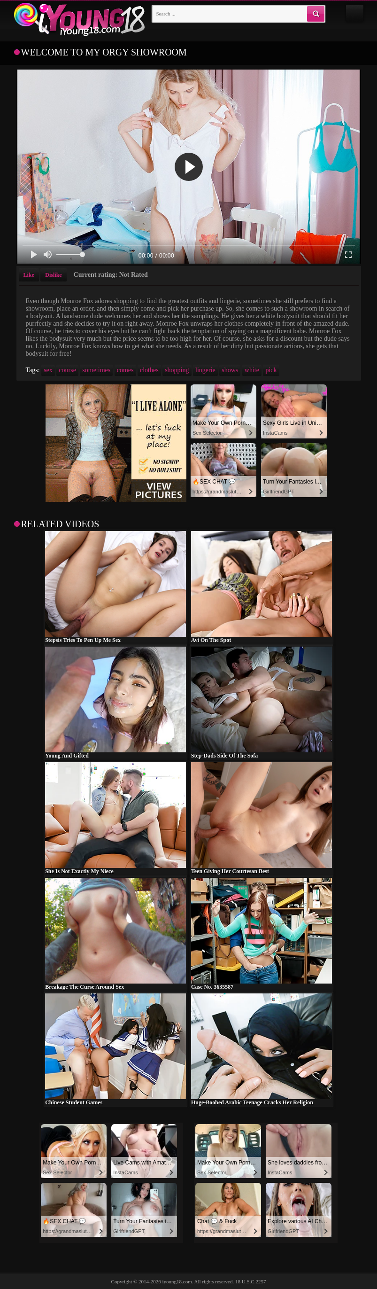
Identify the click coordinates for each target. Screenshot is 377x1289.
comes (125, 370)
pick (271, 370)
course (67, 370)
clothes (149, 370)
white (252, 370)
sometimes (96, 370)
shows (230, 370)
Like (28, 275)
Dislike (53, 275)
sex (48, 370)
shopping (177, 370)
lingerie (205, 370)
